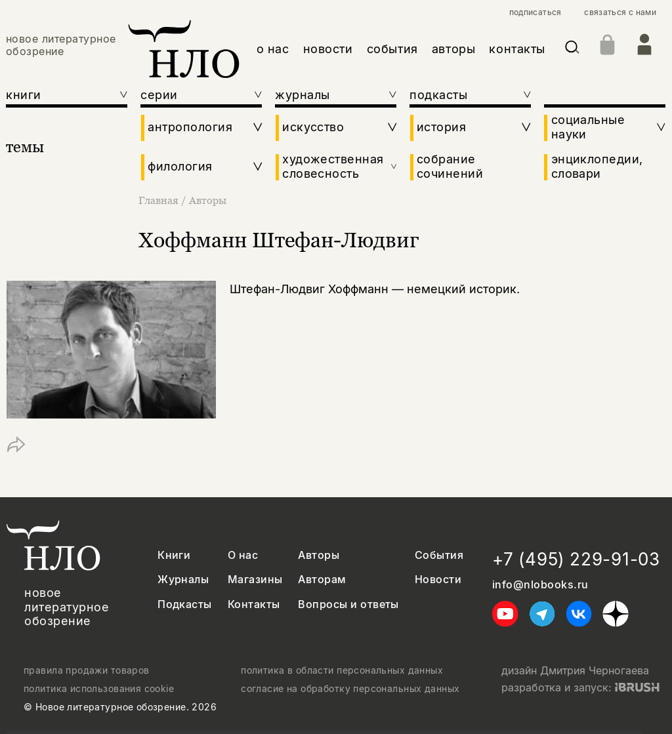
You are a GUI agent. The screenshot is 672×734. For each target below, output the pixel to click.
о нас (273, 49)
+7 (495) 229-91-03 (576, 559)
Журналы (183, 579)
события (392, 49)
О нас (243, 555)
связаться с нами (620, 12)
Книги (174, 555)
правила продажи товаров (87, 670)
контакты (517, 49)
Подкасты (185, 604)
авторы (453, 49)
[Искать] (572, 49)
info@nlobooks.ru (540, 585)
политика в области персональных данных (342, 670)
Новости (438, 579)
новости (328, 49)
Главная (159, 200)
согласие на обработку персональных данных (350, 688)
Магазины (255, 579)
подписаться (535, 12)
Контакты (254, 604)
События (439, 555)
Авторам (322, 579)
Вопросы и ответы (348, 604)
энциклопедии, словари (597, 166)
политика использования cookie (99, 688)
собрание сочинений (450, 166)
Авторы (207, 200)
